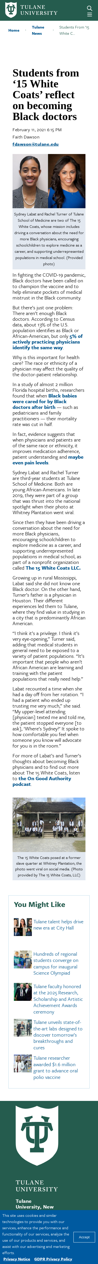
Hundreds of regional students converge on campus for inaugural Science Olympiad (55, 963)
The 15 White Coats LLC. (53, 567)
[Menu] (90, 14)
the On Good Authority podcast (42, 781)
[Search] (90, 8)
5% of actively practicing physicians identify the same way (48, 341)
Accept (84, 1237)
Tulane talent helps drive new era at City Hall (58, 924)
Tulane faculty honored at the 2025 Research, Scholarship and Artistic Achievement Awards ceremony (58, 999)
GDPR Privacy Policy (53, 1259)
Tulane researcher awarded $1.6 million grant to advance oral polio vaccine (55, 1067)
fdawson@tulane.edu (36, 144)
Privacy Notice (16, 1259)
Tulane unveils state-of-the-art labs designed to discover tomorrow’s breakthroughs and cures (58, 1035)
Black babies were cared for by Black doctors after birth (45, 401)
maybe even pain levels (48, 459)
